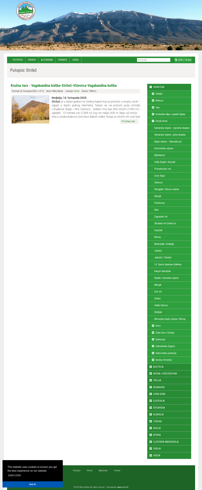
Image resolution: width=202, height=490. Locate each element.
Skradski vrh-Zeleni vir (165, 223)
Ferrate (62, 59)
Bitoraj (157, 237)
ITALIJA (157, 380)
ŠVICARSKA (159, 407)
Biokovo (159, 100)
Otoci (158, 325)
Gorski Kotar (162, 121)
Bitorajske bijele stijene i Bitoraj (170, 318)
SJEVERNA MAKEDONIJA (166, 441)
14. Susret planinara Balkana (167, 264)
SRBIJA (157, 448)
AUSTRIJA (158, 366)
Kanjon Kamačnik (162, 271)
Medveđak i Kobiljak (164, 243)
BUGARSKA (158, 387)
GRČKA (156, 455)
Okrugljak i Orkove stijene (166, 189)
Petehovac (159, 202)
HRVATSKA (158, 87)
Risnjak (157, 196)
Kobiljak (158, 312)
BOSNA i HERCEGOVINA (165, 373)
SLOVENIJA (159, 400)
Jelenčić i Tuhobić (163, 257)
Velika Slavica (161, 305)
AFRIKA (157, 434)
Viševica (158, 182)
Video (75, 59)
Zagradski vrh (160, 216)
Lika (157, 107)
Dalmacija (160, 339)
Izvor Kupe (159, 175)
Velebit (159, 93)
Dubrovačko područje (166, 353)
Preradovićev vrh (162, 168)
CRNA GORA (159, 394)
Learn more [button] (14, 475)
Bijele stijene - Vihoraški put (168, 141)
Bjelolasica (159, 155)
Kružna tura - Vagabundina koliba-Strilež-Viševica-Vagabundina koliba (64, 85)
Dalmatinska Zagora (165, 346)
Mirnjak (157, 284)
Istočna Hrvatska (164, 359)
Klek (156, 209)
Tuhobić (158, 250)
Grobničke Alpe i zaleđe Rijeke (170, 114)
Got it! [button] (32, 484)
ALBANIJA (158, 414)
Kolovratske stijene (163, 148)
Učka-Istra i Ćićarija (165, 332)
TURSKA (157, 421)
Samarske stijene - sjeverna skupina (171, 127)
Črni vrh (158, 291)
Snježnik (158, 230)
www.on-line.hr (123, 487)
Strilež (76, 91)
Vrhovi (32, 59)
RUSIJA (157, 428)
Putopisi (18, 59)
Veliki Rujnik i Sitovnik (164, 162)
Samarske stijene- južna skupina (170, 134)
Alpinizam (47, 59)
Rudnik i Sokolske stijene (166, 277)
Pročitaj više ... (129, 121)
